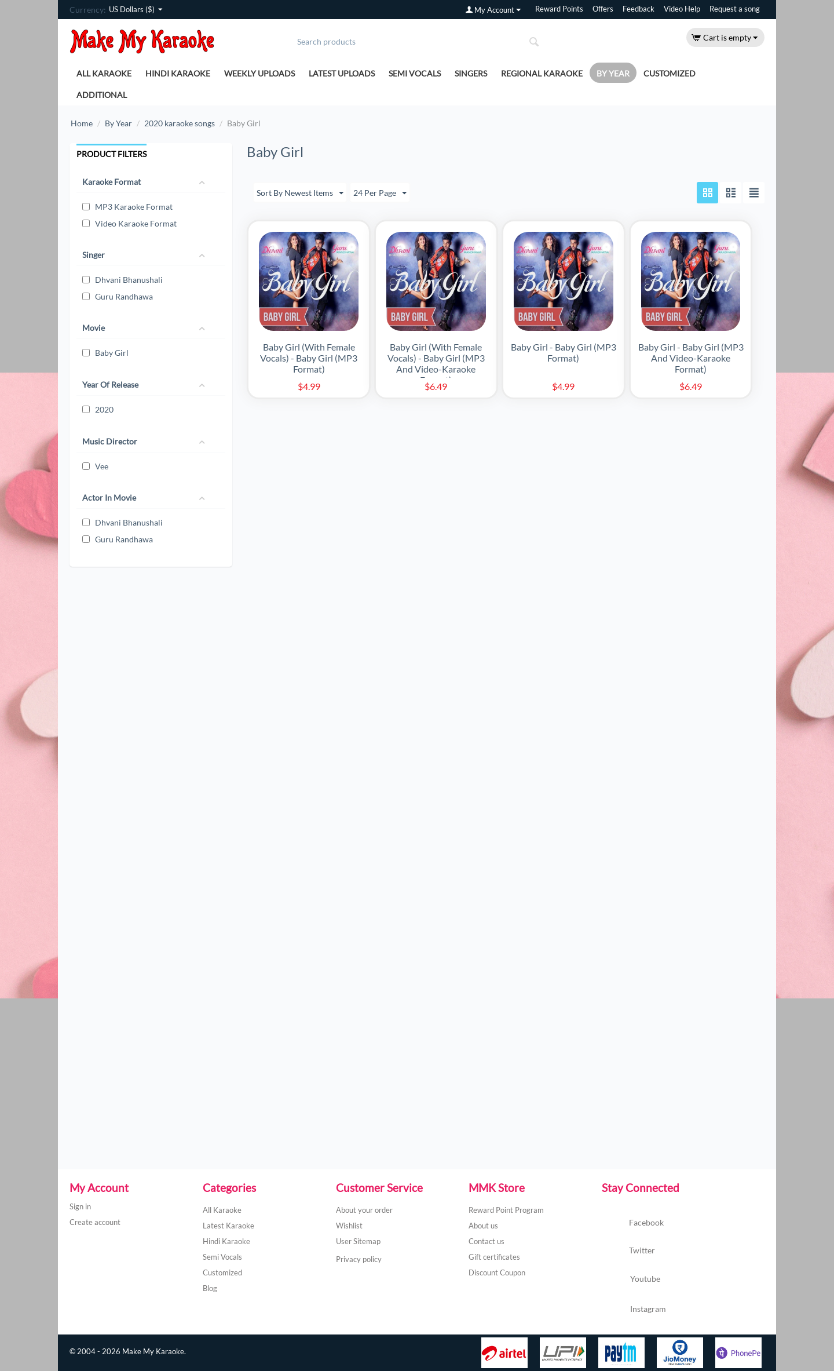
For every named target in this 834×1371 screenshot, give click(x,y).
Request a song (734, 9)
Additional (101, 95)
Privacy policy (359, 1259)
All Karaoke (103, 73)
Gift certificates (494, 1256)
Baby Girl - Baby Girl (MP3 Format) (563, 352)
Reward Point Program (506, 1210)
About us (483, 1225)
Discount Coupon (497, 1272)
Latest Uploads (342, 73)
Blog (210, 1288)
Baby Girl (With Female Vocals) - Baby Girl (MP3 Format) (308, 357)
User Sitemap (358, 1241)
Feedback (638, 9)
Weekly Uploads (259, 73)
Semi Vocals (415, 73)
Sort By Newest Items (300, 193)
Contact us (486, 1241)
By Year (613, 73)
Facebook (633, 1223)
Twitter (628, 1251)
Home (82, 123)
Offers (602, 9)
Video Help (682, 9)
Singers (471, 73)
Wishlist (349, 1225)
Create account (95, 1222)
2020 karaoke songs (179, 123)
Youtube (631, 1280)
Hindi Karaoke (177, 73)
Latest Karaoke (228, 1225)
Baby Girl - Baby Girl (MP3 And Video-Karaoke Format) (691, 357)
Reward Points (559, 9)
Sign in (80, 1206)
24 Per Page (380, 193)
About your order (364, 1210)
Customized (669, 73)
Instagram (634, 1309)
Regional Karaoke (542, 73)
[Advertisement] (149, 693)
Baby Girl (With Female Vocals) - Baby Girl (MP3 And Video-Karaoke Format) (436, 363)
